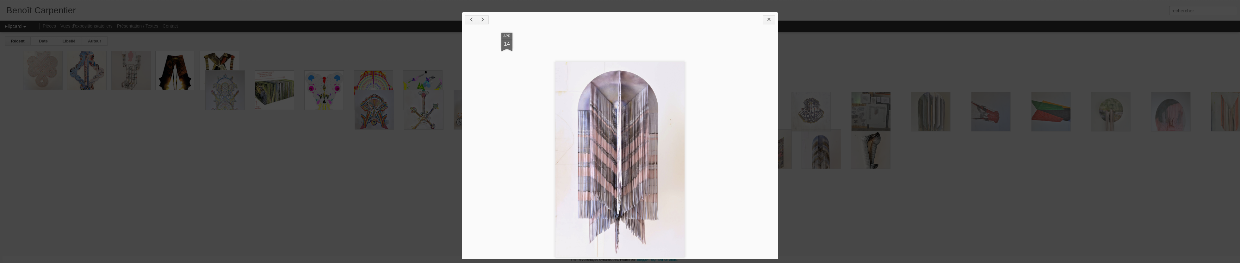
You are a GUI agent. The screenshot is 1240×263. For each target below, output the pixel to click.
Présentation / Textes (137, 26)
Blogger (642, 259)
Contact (170, 26)
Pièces (49, 26)
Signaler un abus (664, 259)
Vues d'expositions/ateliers (86, 26)
